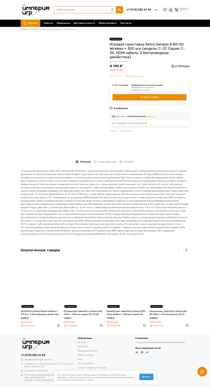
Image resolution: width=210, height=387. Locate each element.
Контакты (125, 23)
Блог (80, 359)
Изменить (151, 116)
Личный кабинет (86, 363)
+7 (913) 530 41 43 (138, 9)
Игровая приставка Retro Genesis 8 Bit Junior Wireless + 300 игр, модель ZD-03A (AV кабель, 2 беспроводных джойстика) (126, 313)
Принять (146, 377)
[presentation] (179, 250)
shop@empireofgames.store (38, 359)
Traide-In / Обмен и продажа (92, 367)
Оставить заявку (149, 97)
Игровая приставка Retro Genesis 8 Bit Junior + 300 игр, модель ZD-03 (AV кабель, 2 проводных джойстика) (83, 313)
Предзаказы (63, 23)
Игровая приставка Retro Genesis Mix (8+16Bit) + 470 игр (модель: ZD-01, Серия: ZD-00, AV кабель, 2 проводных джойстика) (169, 313)
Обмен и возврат (107, 23)
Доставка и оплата (84, 23)
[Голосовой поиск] (112, 9)
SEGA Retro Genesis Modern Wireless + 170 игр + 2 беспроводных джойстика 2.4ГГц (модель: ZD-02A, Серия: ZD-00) (40, 313)
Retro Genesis (127, 131)
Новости (48, 23)
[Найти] (119, 9)
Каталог (30, 23)
